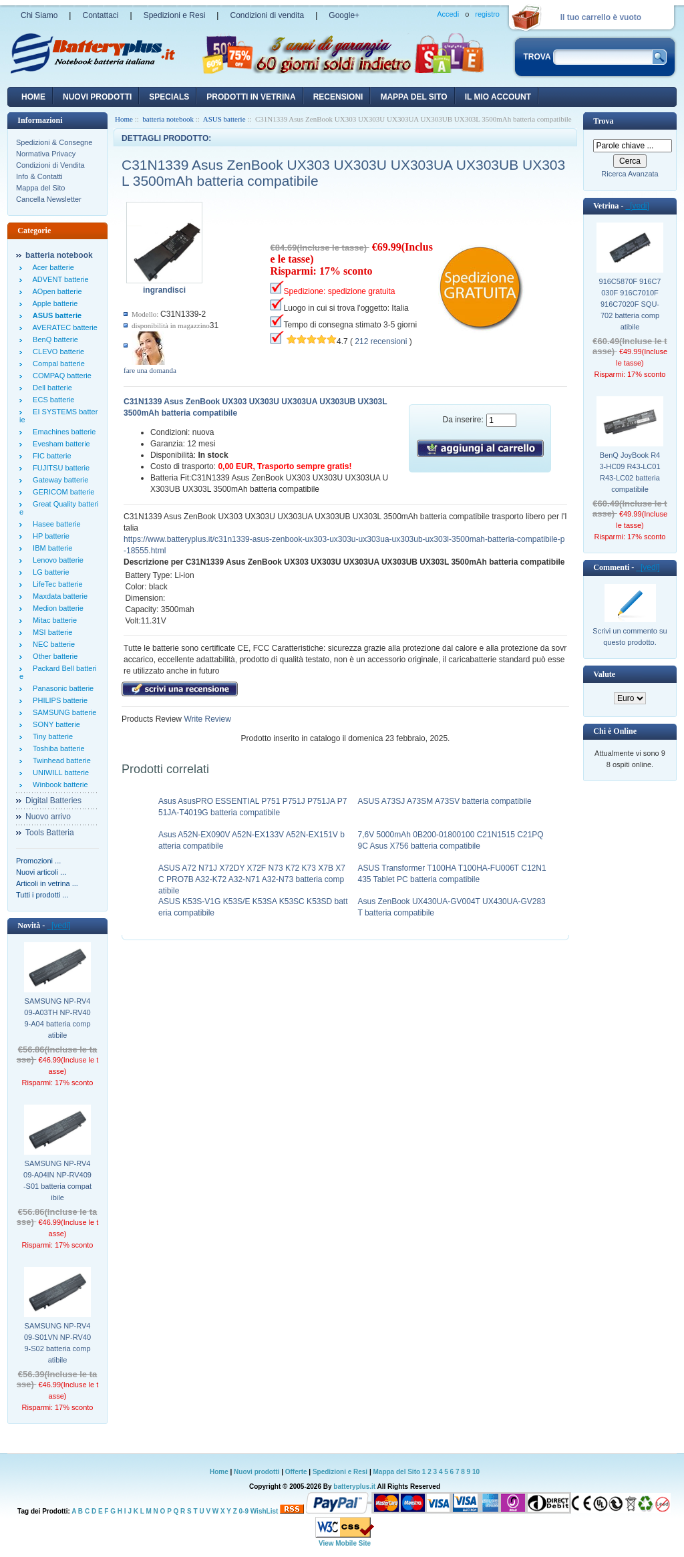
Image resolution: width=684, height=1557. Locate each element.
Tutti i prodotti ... (42, 895)
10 (476, 1471)
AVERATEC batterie (63, 327)
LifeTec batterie (56, 584)
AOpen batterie (55, 291)
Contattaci (100, 15)
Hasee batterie (55, 524)
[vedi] (58, 925)
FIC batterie (50, 456)
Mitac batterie (53, 620)
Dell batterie (50, 388)
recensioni (338, 97)
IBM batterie (50, 548)
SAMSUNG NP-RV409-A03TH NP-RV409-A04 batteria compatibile (57, 1018)
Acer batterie (51, 267)
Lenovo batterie (56, 560)
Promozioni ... (38, 861)
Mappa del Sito (40, 188)
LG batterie (49, 572)
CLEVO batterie (56, 351)
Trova (603, 121)
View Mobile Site (345, 1543)
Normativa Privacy (45, 154)
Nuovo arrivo (48, 816)
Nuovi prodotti (256, 1471)
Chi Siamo (39, 15)
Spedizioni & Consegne (54, 142)
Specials (169, 97)
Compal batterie (57, 364)
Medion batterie (56, 608)
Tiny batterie (51, 736)
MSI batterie (50, 632)
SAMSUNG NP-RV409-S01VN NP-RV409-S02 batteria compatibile (57, 1343)
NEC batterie (52, 644)
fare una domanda (150, 370)
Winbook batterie (58, 785)
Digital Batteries (53, 800)
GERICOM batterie (61, 492)
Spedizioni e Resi (175, 15)
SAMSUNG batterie (62, 712)
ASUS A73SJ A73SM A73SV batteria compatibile (445, 801)
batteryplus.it (355, 1486)
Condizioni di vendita (267, 15)
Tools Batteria (49, 832)
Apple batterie (53, 303)
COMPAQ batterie (60, 376)
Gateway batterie (58, 480)
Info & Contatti (39, 176)
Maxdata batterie (58, 596)
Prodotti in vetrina (250, 97)
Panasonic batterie (61, 688)
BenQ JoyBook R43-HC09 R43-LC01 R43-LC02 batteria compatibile (629, 472)
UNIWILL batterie (59, 772)
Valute (604, 674)
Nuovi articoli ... (41, 872)
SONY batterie (54, 724)
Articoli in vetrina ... (47, 883)
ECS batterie (51, 400)
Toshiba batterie (57, 748)
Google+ (344, 15)
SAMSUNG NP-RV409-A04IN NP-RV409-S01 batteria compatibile (57, 1180)
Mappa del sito (413, 97)
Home (33, 97)
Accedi (448, 14)
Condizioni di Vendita (50, 165)
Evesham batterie (59, 444)
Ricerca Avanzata (629, 174)
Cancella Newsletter (48, 199)
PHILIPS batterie (58, 700)
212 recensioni (381, 341)
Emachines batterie (62, 432)
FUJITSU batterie (59, 468)
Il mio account (498, 97)
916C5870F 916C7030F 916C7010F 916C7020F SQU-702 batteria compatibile (630, 304)
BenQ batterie (53, 339)
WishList (264, 1511)
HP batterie (49, 536)
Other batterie (53, 656)
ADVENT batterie (59, 279)
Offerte (297, 1471)
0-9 (243, 1511)
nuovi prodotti (97, 97)
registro (487, 14)
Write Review (206, 719)
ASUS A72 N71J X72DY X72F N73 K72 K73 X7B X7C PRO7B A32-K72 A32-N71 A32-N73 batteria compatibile (251, 879)
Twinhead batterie (60, 760)
